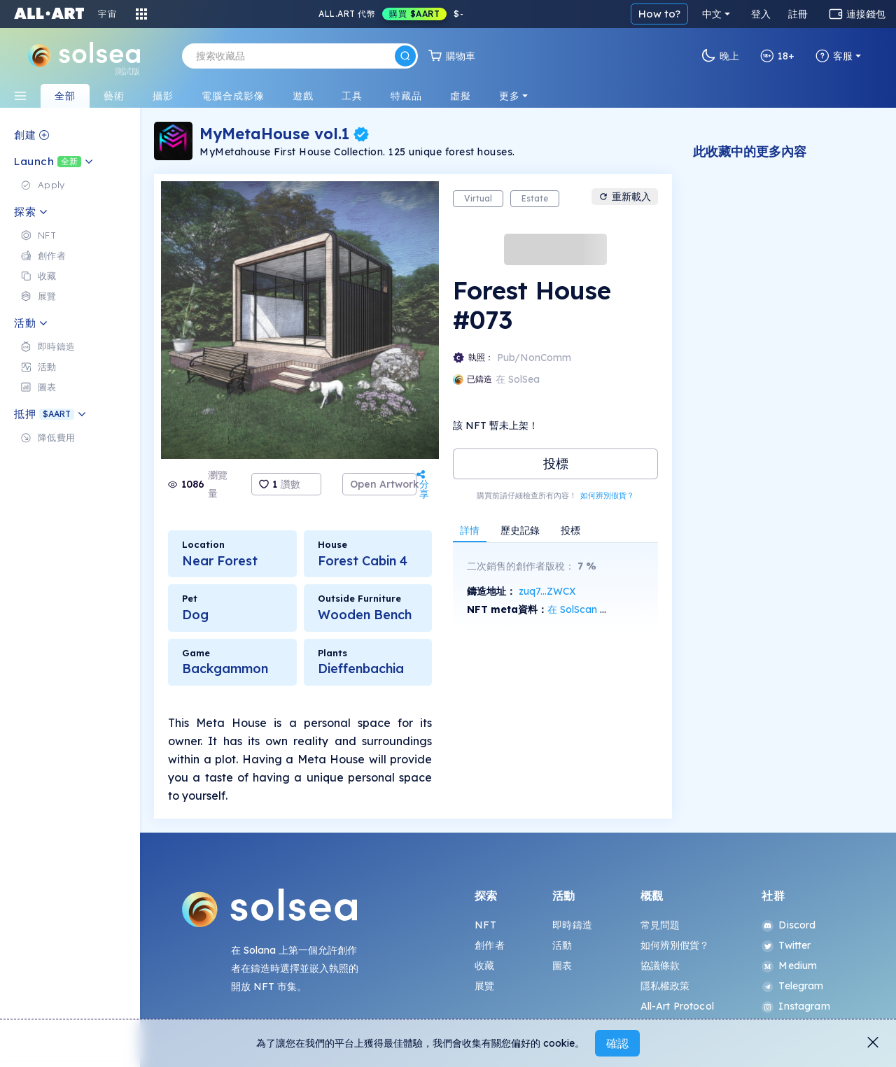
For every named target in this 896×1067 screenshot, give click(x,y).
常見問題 (660, 925)
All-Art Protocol (677, 1006)
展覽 (484, 986)
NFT (485, 925)
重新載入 (624, 196)
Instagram (796, 1006)
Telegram (792, 985)
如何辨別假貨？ (607, 495)
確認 (617, 1043)
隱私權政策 (665, 986)
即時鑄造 (572, 925)
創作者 (489, 945)
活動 (562, 945)
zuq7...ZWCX (547, 591)
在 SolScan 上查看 (588, 609)
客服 (834, 56)
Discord (789, 925)
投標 (555, 463)
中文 (712, 14)
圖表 (562, 965)
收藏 (484, 965)
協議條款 (660, 965)
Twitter (786, 945)
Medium (789, 965)
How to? (659, 13)
